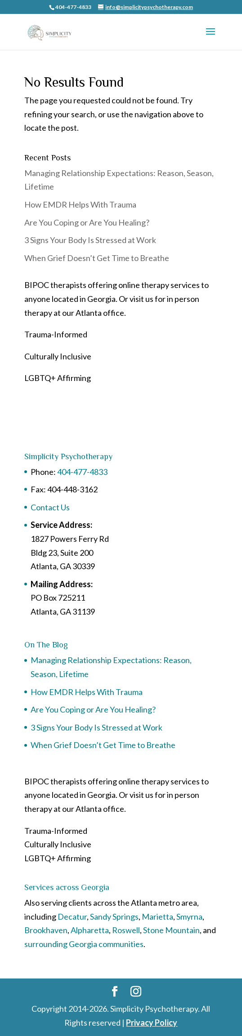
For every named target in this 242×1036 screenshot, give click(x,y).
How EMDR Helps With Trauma (80, 204)
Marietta (157, 916)
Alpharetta (90, 930)
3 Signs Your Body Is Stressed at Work (90, 240)
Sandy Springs (114, 916)
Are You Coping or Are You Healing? (86, 222)
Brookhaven (45, 930)
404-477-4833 (82, 472)
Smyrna (189, 916)
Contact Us (51, 507)
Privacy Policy (151, 1022)
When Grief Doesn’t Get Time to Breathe (96, 258)
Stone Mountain (171, 930)
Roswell (126, 930)
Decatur (72, 916)
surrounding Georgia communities (83, 944)
